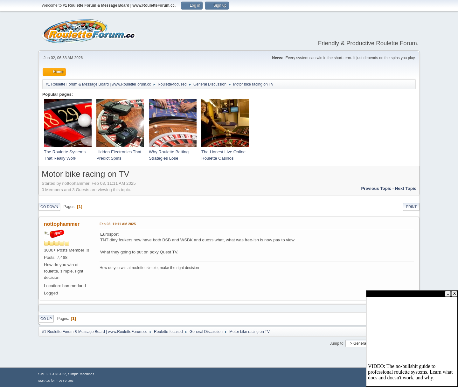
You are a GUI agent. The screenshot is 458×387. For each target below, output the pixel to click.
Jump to (337, 343)
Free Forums (64, 380)
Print (411, 207)
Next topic (405, 188)
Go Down (49, 207)
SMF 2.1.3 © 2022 (52, 374)
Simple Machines (81, 374)
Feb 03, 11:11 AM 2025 (118, 224)
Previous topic (376, 188)
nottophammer (62, 224)
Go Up (46, 319)
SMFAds (44, 380)
